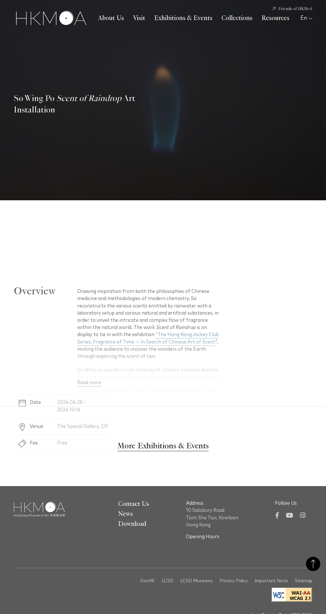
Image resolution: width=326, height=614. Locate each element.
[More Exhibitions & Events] (163, 446)
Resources (275, 18)
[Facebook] (277, 516)
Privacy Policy (234, 581)
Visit (139, 18)
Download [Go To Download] (132, 523)
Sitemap (303, 581)
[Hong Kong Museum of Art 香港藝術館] (51, 18)
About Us (111, 18)
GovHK (147, 581)
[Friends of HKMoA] (292, 8)
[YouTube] (289, 516)
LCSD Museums (196, 581)
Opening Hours (202, 536)
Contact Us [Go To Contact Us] (133, 503)
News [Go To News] (125, 513)
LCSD (167, 581)
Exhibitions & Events (183, 18)
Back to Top (313, 564)
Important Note (271, 581)
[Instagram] (302, 516)
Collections (237, 18)
